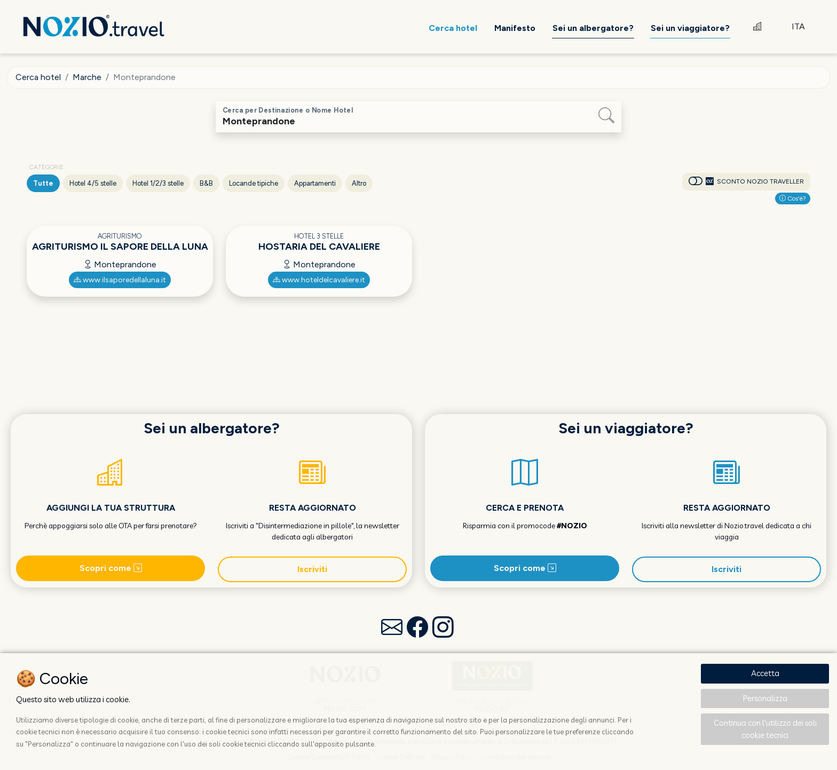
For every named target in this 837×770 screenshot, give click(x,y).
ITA (798, 26)
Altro (359, 183)
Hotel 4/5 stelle (92, 183)
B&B (206, 183)
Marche (87, 77)
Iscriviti (312, 569)
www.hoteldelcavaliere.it (319, 279)
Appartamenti (315, 183)
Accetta (765, 673)
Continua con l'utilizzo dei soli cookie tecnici (765, 729)
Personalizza (765, 698)
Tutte (43, 183)
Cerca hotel (38, 77)
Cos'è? (792, 198)
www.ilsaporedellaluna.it (120, 279)
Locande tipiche (253, 183)
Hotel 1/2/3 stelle (158, 183)
